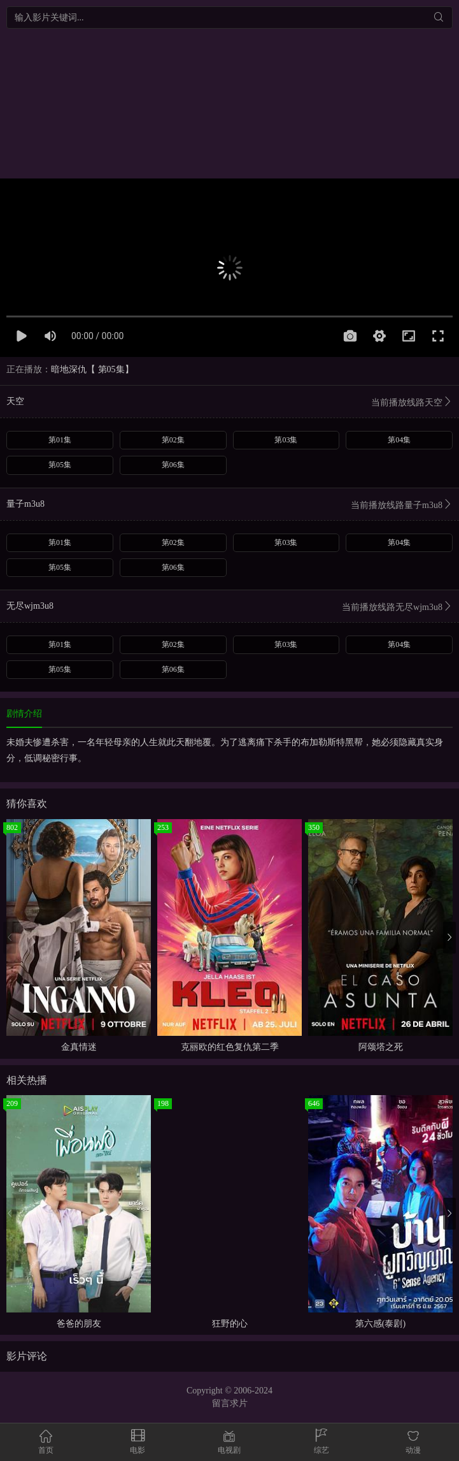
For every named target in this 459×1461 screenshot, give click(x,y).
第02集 (173, 439)
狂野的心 (230, 1323)
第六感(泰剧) (380, 1323)
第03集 (285, 439)
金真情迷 (79, 1047)
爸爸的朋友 (79, 1323)
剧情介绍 (24, 713)
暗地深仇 (69, 369)
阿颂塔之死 (380, 1047)
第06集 (173, 464)
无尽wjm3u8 (229, 607)
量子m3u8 (229, 505)
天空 (229, 402)
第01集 (59, 439)
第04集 (399, 439)
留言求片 (230, 1403)
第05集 (59, 464)
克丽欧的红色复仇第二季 (230, 1047)
